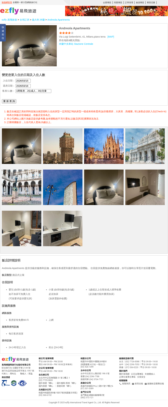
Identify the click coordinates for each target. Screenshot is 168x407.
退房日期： (9, 85)
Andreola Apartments (58, 19)
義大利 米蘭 (38, 19)
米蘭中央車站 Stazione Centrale (76, 44)
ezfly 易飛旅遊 (9, 19)
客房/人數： (8, 90)
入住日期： (9, 80)
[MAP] (110, 36)
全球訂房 (24, 19)
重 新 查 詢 (9, 101)
